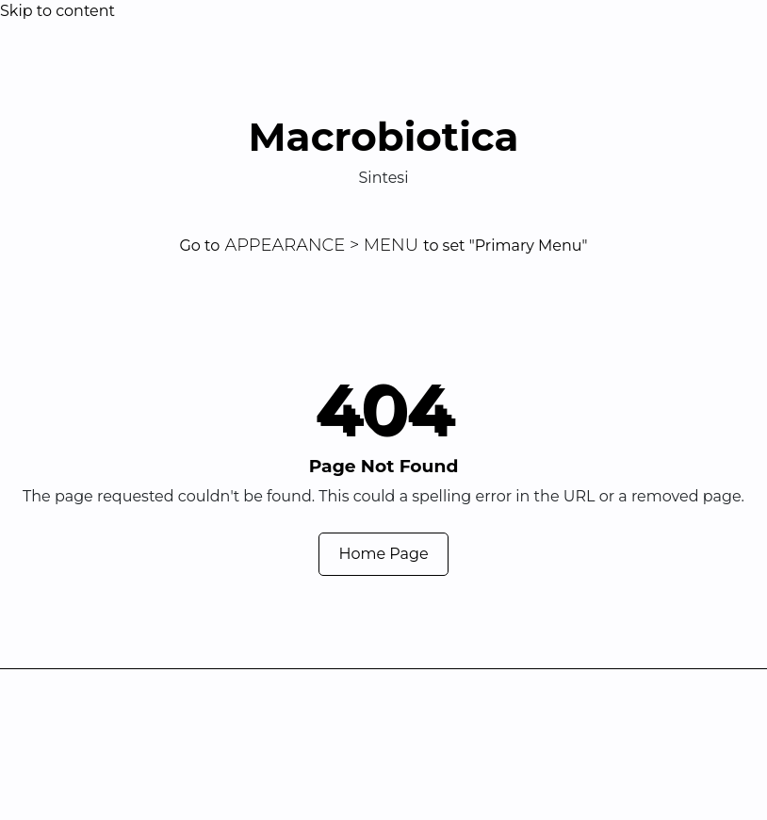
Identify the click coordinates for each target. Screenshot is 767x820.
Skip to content (57, 11)
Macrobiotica (383, 136)
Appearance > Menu (321, 245)
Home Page (383, 554)
